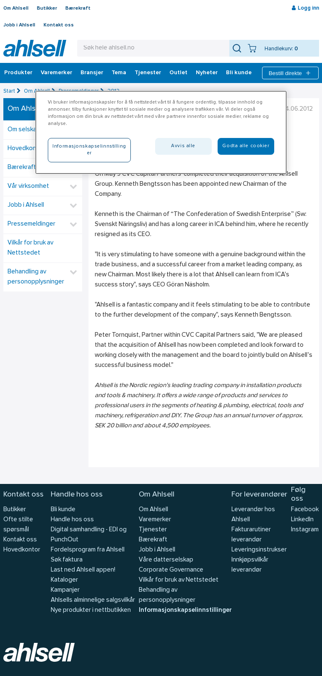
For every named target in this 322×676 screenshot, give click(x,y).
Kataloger (64, 580)
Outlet (178, 72)
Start (9, 91)
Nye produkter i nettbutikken (91, 610)
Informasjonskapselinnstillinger (185, 610)
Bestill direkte (290, 73)
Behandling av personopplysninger (36, 277)
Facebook (305, 509)
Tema (119, 72)
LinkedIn (302, 520)
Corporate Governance (171, 570)
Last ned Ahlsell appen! (83, 570)
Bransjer (91, 72)
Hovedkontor (21, 550)
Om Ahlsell (16, 8)
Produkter (18, 72)
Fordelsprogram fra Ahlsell (88, 550)
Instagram (305, 530)
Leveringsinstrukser (259, 550)
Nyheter (207, 72)
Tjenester (148, 72)
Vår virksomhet (28, 186)
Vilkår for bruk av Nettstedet (30, 248)
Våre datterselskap (166, 560)
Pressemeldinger (31, 224)
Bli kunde (239, 72)
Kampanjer (65, 590)
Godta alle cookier (245, 146)
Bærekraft (78, 8)
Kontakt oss (59, 25)
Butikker (47, 8)
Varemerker (56, 72)
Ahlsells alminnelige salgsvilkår (93, 600)
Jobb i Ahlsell (19, 25)
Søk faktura (67, 560)
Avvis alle (183, 146)
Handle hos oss (72, 520)
